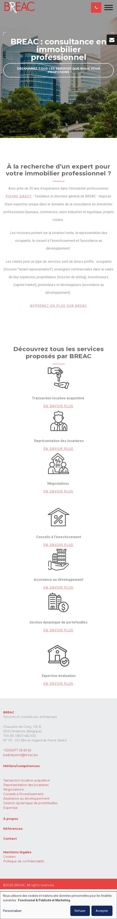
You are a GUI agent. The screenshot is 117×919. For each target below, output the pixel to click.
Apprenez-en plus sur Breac (58, 307)
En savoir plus (58, 407)
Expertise (10, 808)
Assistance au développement (26, 798)
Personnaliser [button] (12, 911)
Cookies (9, 857)
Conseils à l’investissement (23, 794)
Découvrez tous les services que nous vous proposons (58, 70)
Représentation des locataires (26, 785)
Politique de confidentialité (23, 861)
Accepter (102, 911)
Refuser (80, 911)
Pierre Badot (19, 197)
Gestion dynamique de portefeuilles (30, 803)
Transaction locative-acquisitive (26, 780)
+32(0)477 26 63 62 (17, 750)
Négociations (13, 789)
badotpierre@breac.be (20, 755)
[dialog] (58, 905)
